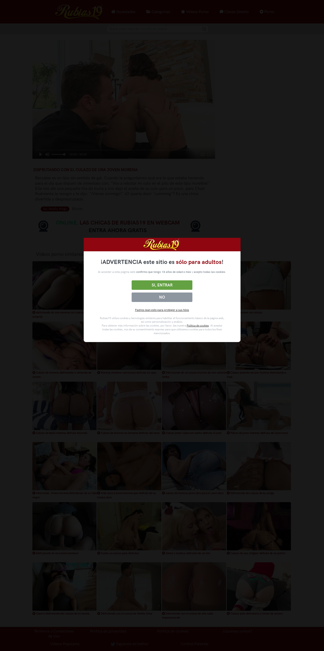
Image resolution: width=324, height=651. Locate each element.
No (162, 297)
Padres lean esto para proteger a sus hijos (162, 310)
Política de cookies (198, 325)
